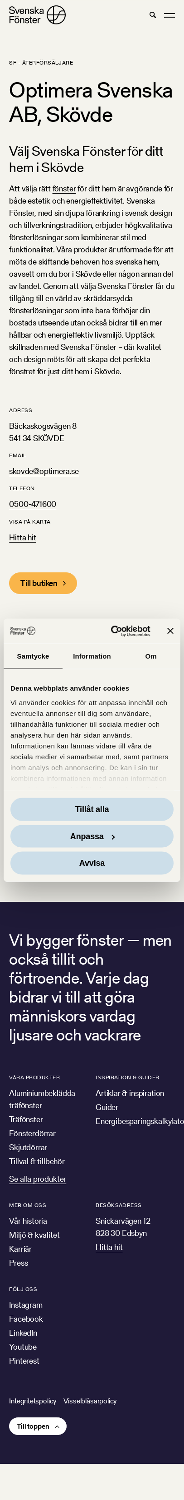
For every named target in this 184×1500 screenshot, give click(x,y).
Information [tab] (92, 656)
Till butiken (39, 583)
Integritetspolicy (32, 1401)
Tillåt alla (92, 809)
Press (18, 1262)
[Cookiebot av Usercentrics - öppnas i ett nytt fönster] (113, 631)
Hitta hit (22, 537)
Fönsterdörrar (32, 1133)
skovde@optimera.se (44, 471)
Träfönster (26, 1119)
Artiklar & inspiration (130, 1093)
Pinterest (24, 1360)
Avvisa (92, 863)
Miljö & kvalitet (34, 1234)
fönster (64, 188)
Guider (107, 1107)
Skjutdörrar (28, 1147)
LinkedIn (23, 1332)
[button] (152, 15)
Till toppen (33, 1426)
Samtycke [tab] (33, 656)
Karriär (20, 1248)
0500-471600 (32, 504)
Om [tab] (150, 656)
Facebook (26, 1318)
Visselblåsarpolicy (89, 1401)
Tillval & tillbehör (37, 1161)
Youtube (23, 1346)
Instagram (25, 1304)
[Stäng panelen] (170, 631)
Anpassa (92, 836)
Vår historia (28, 1220)
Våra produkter (34, 1077)
